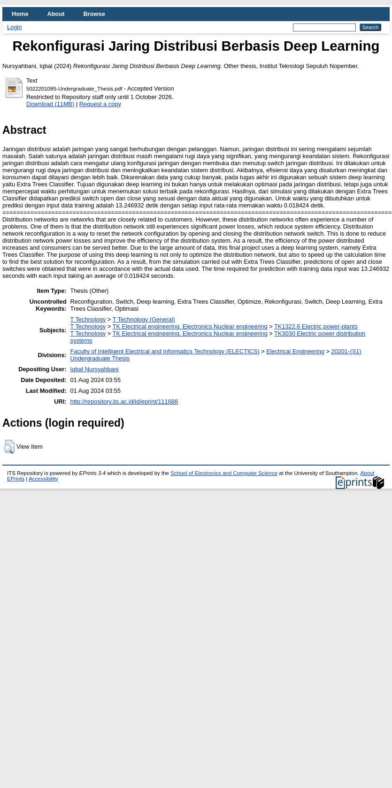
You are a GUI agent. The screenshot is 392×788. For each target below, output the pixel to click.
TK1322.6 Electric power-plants (316, 326)
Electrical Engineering (295, 351)
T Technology (88, 319)
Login (14, 27)
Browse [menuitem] (94, 13)
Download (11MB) (50, 103)
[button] (9, 447)
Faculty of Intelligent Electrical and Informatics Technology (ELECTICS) (165, 351)
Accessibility (43, 479)
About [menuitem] (56, 13)
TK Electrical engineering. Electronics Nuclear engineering (190, 326)
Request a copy (100, 103)
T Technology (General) (144, 319)
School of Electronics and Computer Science (223, 473)
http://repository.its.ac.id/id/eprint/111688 (124, 401)
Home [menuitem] (20, 13)
